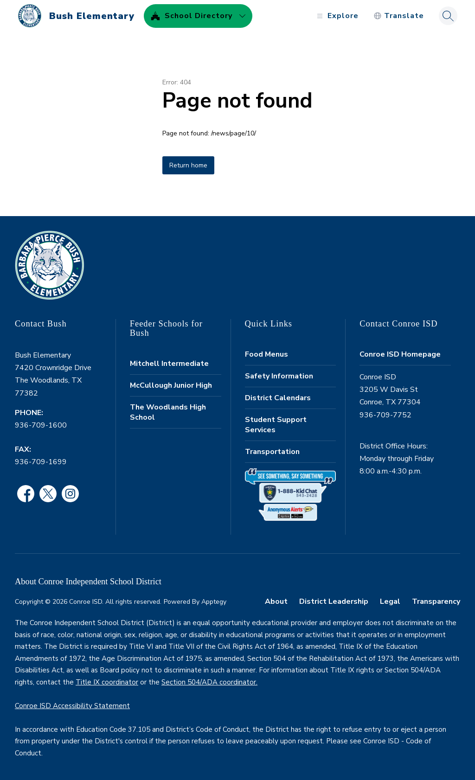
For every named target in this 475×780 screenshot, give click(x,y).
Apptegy (213, 601)
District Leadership (333, 601)
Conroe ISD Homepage (400, 354)
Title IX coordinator (107, 682)
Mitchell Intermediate (169, 363)
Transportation (272, 452)
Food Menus (266, 354)
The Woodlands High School (168, 412)
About (276, 601)
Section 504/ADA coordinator (208, 682)
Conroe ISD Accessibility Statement (72, 705)
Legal (390, 601)
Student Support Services (276, 425)
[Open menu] (332, 16)
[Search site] (444, 15)
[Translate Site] (394, 16)
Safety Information (279, 376)
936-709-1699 (41, 462)
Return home (188, 165)
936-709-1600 (41, 425)
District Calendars (278, 398)
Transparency (436, 601)
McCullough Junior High (171, 385)
